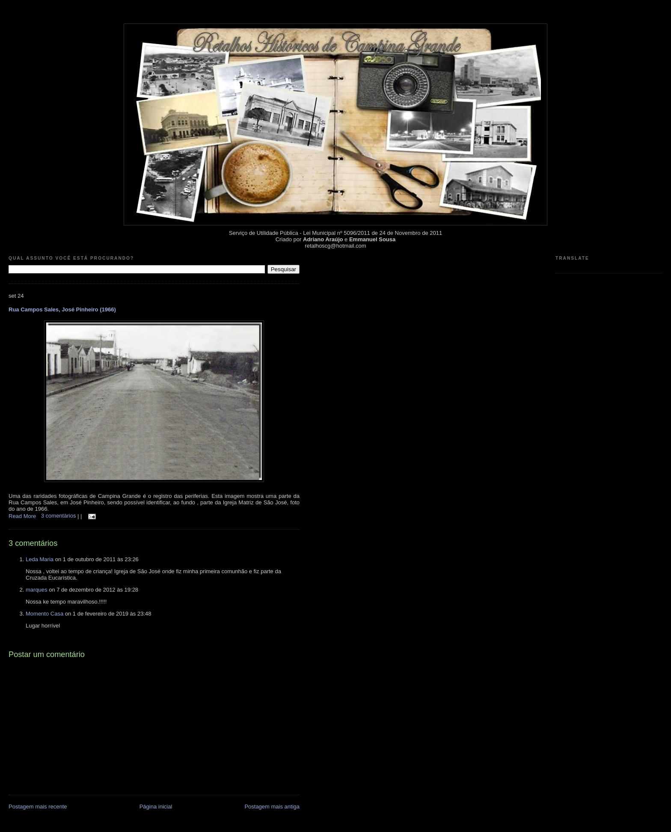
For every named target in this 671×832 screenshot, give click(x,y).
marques (37, 589)
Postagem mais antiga (272, 806)
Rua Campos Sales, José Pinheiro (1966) (62, 309)
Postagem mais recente (38, 806)
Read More (22, 515)
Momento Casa (44, 613)
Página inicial (156, 806)
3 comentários (59, 515)
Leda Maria (39, 559)
